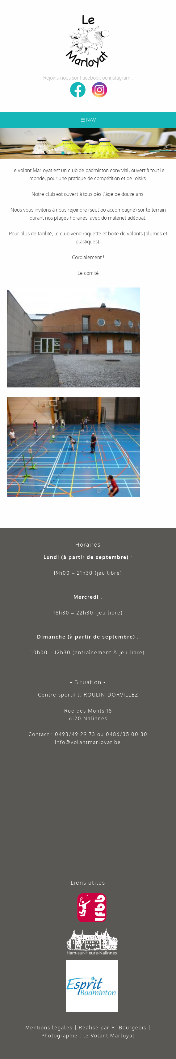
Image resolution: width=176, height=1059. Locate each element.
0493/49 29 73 (75, 734)
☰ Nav (88, 120)
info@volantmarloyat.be (88, 742)
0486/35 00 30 (127, 734)
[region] (88, 143)
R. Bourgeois (128, 1027)
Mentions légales (49, 1027)
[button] (170, 134)
